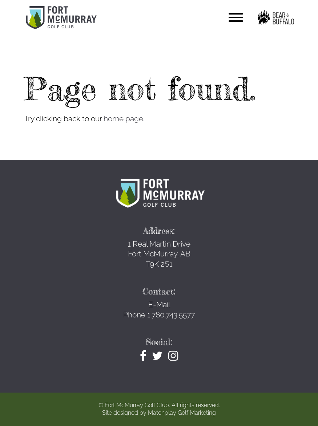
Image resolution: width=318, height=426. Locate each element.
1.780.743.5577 (171, 314)
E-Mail (159, 304)
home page (123, 118)
